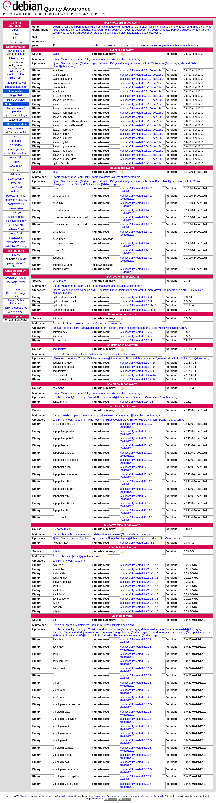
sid (15, 136)
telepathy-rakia (176, 45)
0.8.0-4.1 (149, 542)
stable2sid (16, 233)
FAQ (16, 38)
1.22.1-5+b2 (151, 565)
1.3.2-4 (148, 297)
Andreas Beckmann (107, 796)
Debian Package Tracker (16, 295)
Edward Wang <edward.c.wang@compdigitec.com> (179, 632)
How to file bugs (15, 50)
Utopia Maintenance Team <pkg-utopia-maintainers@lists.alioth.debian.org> (97, 59)
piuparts (8, 796)
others (144, 796)
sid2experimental (16, 132)
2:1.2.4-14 (150, 362)
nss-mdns (151, 45)
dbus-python (113, 45)
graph (19, 119)
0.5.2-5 (148, 332)
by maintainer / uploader (16, 110)
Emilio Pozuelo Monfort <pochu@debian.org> (156, 419)
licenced (25, 796)
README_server (16, 82)
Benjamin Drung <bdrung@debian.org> (124, 632)
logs (22, 74)
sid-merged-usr (16, 149)
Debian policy (16, 58)
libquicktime (138, 45)
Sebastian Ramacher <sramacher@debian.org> (130, 635)
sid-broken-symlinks (16, 153)
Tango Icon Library (94, 798)
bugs (23, 259)
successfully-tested (131, 70)
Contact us (15, 42)
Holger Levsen (129, 796)
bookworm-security (16, 199)
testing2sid (15, 157)
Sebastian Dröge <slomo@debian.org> (121, 63)
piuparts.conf (15, 68)
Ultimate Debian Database (15, 302)
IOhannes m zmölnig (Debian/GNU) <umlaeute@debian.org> (89, 358)
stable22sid (16, 237)
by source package (16, 115)
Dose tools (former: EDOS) (16, 283)
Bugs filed (16, 95)
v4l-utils (190, 45)
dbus (102, 45)
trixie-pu (16, 183)
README (15, 78)
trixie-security (16, 178)
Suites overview (16, 99)
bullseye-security (16, 220)
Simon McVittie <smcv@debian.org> (95, 184)
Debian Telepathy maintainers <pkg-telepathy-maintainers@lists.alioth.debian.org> (101, 534)
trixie (16, 170)
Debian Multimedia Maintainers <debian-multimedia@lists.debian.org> (94, 354)
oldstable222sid (16, 242)
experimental (16, 128)
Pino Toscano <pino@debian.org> (108, 419)
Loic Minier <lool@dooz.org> (162, 63)
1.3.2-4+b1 (150, 305)
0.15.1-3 (148, 401)
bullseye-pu (16, 225)
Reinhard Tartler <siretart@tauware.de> (149, 358)
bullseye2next (16, 229)
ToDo (16, 266)
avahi (95, 45)
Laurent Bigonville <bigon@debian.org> (121, 538)
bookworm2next (15, 208)
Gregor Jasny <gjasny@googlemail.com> (77, 556)
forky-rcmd (16, 166)
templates (19, 53)
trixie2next (16, 187)
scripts (10, 74)
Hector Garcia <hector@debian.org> (129, 327)
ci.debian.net (15, 312)
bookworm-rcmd (15, 195)
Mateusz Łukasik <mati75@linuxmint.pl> (76, 635)
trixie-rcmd (16, 174)
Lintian (16, 289)
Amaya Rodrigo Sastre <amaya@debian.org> (80, 327)
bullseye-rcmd (16, 216)
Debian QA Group (15, 277)
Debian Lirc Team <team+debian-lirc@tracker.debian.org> (87, 323)
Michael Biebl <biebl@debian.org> (165, 181)
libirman (125, 45)
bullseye (16, 212)
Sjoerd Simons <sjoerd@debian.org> (74, 63)
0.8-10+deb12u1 (153, 70)
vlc (197, 45)
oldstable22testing (16, 246)
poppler (162, 45)
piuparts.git (158, 796)
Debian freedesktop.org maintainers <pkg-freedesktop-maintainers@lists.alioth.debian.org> (106, 415)
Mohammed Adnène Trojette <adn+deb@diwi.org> (170, 629)
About (15, 29)
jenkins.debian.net (16, 307)
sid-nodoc (16, 145)
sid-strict (16, 140)
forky (16, 161)
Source (16, 254)
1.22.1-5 (148, 581)
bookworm (20, 104)
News (16, 33)
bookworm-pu (16, 204)
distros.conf (15, 71)
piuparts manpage (16, 86)
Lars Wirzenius (64, 796)
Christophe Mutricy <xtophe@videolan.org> (113, 629)
